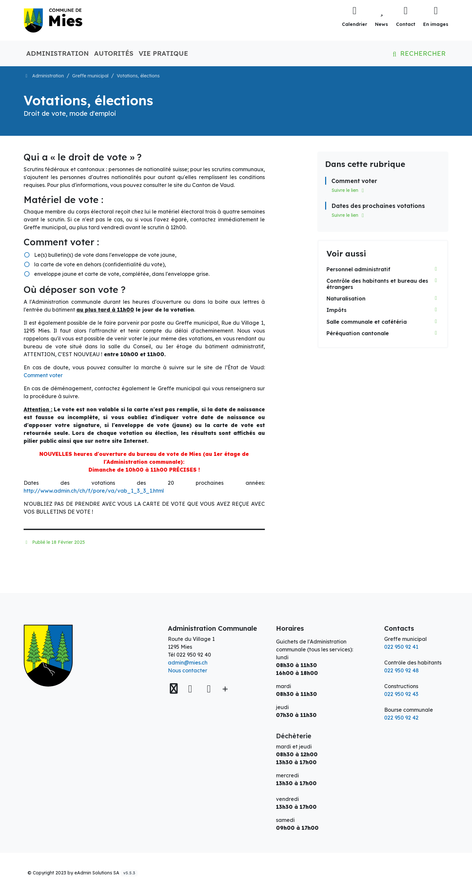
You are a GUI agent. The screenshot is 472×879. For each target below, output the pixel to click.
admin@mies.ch (187, 662)
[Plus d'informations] (224, 688)
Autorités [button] (113, 53)
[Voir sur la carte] (174, 688)
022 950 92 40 (193, 654)
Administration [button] (57, 53)
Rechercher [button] (418, 53)
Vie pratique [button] (163, 53)
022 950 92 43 (401, 694)
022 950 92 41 (401, 647)
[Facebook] (192, 688)
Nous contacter (187, 670)
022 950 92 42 (401, 717)
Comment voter (43, 375)
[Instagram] (208, 688)
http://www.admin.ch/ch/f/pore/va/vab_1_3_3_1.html (94, 490)
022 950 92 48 (401, 670)
